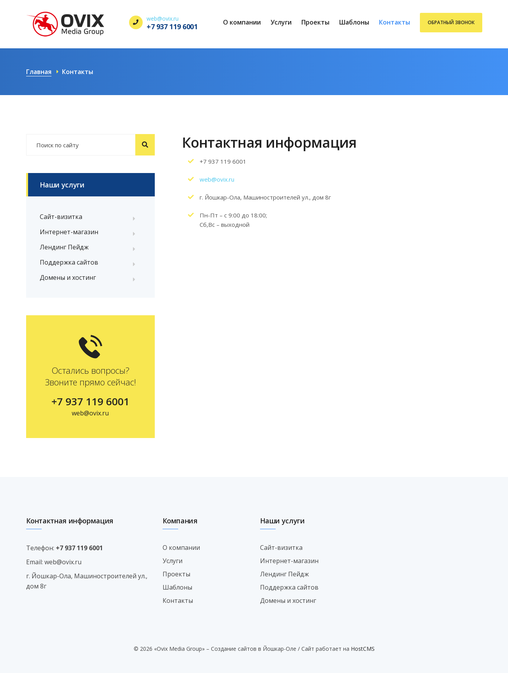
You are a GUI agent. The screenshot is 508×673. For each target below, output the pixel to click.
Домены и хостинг (68, 277)
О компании (242, 22)
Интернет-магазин (69, 232)
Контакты (394, 22)
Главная (38, 71)
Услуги (281, 22)
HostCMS (363, 648)
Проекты (315, 22)
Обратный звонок (451, 22)
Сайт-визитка (61, 216)
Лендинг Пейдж (64, 247)
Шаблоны (354, 22)
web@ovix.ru (163, 18)
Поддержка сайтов (69, 262)
